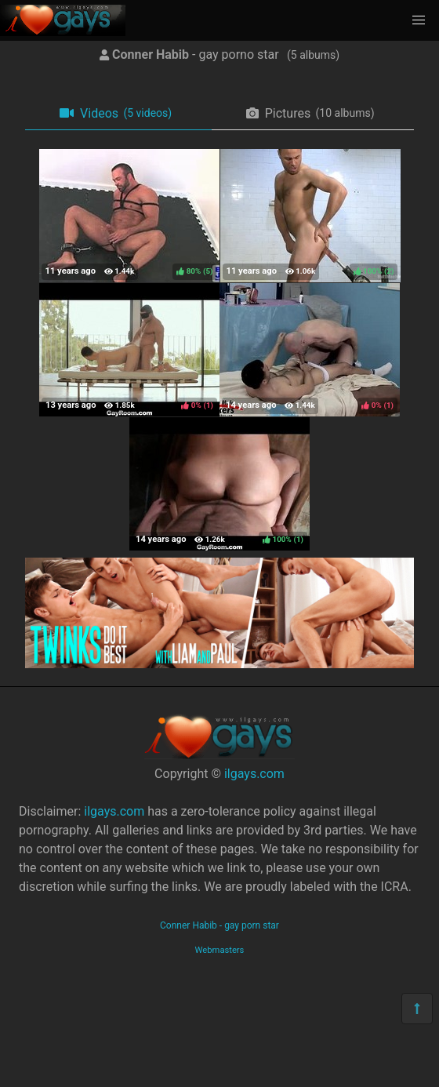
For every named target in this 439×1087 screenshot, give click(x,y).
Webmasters (220, 950)
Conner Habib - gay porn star (219, 925)
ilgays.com (254, 773)
